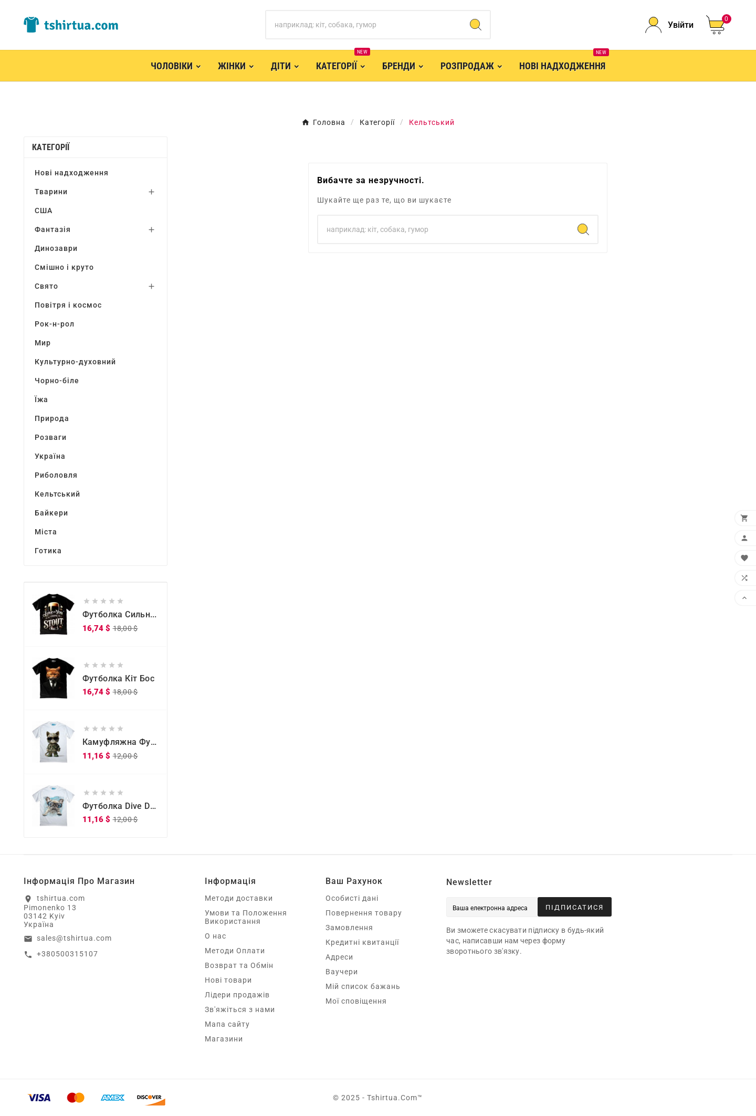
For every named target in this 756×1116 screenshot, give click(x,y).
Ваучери (342, 971)
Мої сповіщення (356, 1001)
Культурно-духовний (75, 361)
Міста (46, 532)
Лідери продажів (237, 995)
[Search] (475, 24)
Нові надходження (72, 173)
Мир (43, 343)
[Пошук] (363, 24)
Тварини (51, 191)
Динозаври (56, 248)
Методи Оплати (235, 950)
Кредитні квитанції (362, 942)
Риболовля (56, 475)
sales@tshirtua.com (74, 938)
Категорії (51, 147)
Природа (52, 418)
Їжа (41, 399)
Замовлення (349, 927)
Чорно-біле (57, 380)
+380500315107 (67, 954)
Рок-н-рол (55, 324)
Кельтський (57, 494)
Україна (50, 456)
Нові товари (228, 980)
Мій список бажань (363, 986)
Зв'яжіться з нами (240, 1009)
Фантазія (53, 229)
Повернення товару (364, 913)
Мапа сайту (227, 1024)
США (43, 210)
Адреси (339, 957)
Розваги (51, 437)
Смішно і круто (64, 267)
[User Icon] (669, 25)
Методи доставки (239, 898)
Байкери (51, 513)
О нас (215, 936)
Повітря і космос (68, 305)
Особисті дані (352, 898)
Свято (46, 286)
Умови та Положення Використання (246, 917)
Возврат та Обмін (239, 965)
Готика (48, 550)
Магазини (224, 1039)
